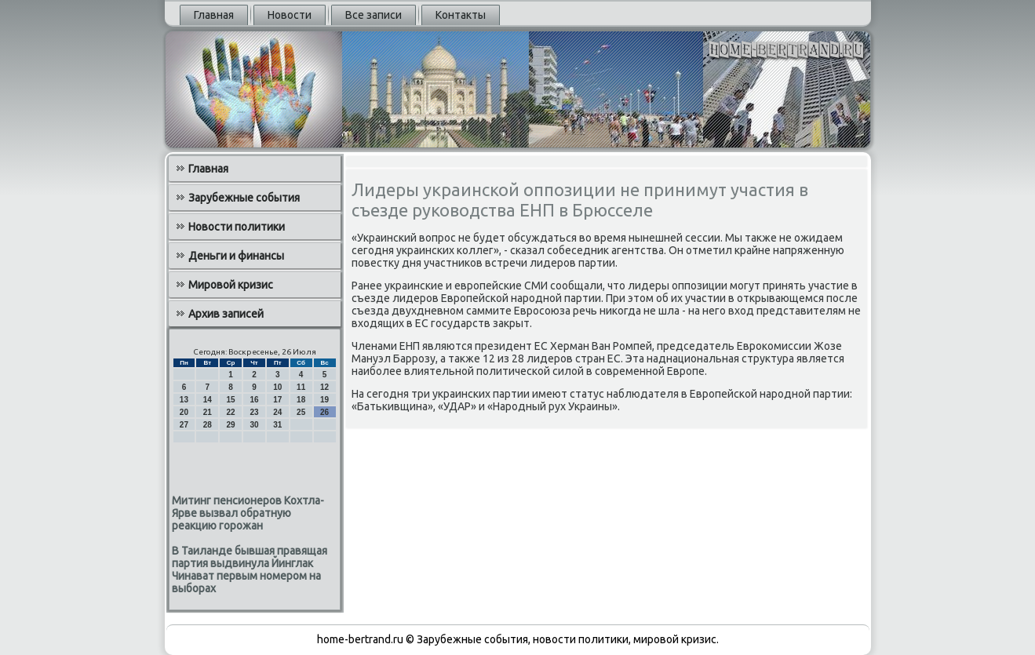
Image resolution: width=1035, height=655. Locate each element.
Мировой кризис (230, 284)
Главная (214, 15)
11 (301, 387)
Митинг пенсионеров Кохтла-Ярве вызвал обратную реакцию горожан (248, 513)
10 (277, 387)
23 (254, 412)
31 (277, 424)
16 (254, 399)
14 (207, 399)
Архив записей (226, 313)
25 (301, 412)
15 (231, 399)
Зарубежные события (244, 197)
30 (254, 424)
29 (231, 424)
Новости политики (236, 226)
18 (301, 399)
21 (207, 412)
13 (184, 399)
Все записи (373, 15)
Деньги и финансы (236, 255)
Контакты (461, 15)
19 (324, 399)
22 (231, 412)
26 (324, 412)
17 (277, 399)
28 (207, 424)
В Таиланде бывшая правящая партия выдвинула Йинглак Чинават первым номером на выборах (249, 569)
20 (184, 412)
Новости (290, 15)
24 (277, 412)
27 (184, 424)
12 (324, 387)
